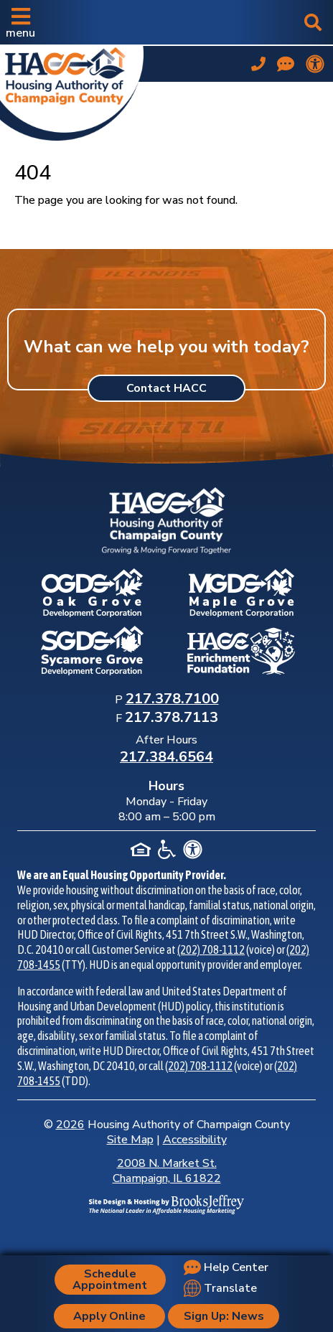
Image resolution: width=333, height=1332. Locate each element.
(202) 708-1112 (211, 949)
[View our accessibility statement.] (315, 64)
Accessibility (195, 1140)
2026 (70, 1124)
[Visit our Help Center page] (285, 63)
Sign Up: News (224, 1316)
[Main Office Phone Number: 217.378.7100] (172, 700)
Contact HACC (166, 388)
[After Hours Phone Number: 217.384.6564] (166, 758)
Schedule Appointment (109, 1279)
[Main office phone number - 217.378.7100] (258, 64)
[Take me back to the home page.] (72, 90)
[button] (20, 22)
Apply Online (109, 1316)
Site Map (130, 1140)
